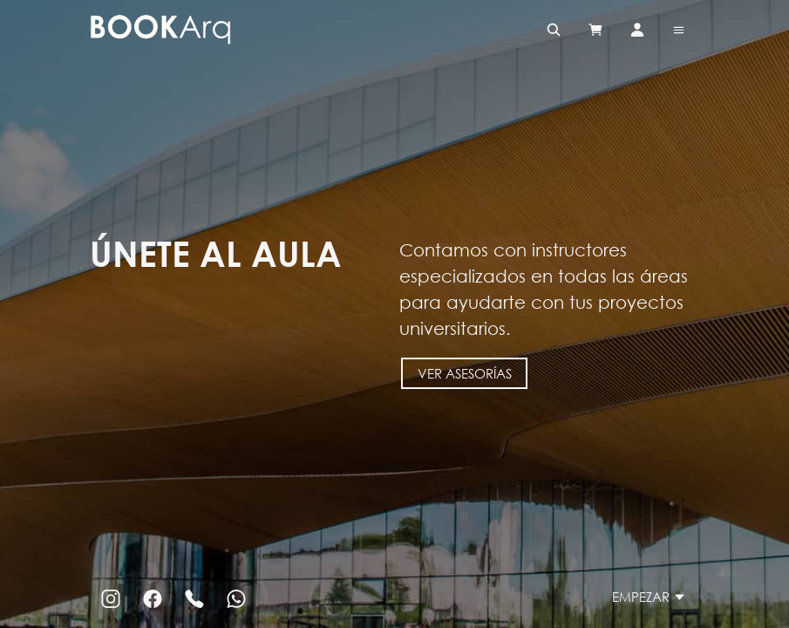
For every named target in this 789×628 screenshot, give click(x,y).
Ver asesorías (464, 372)
